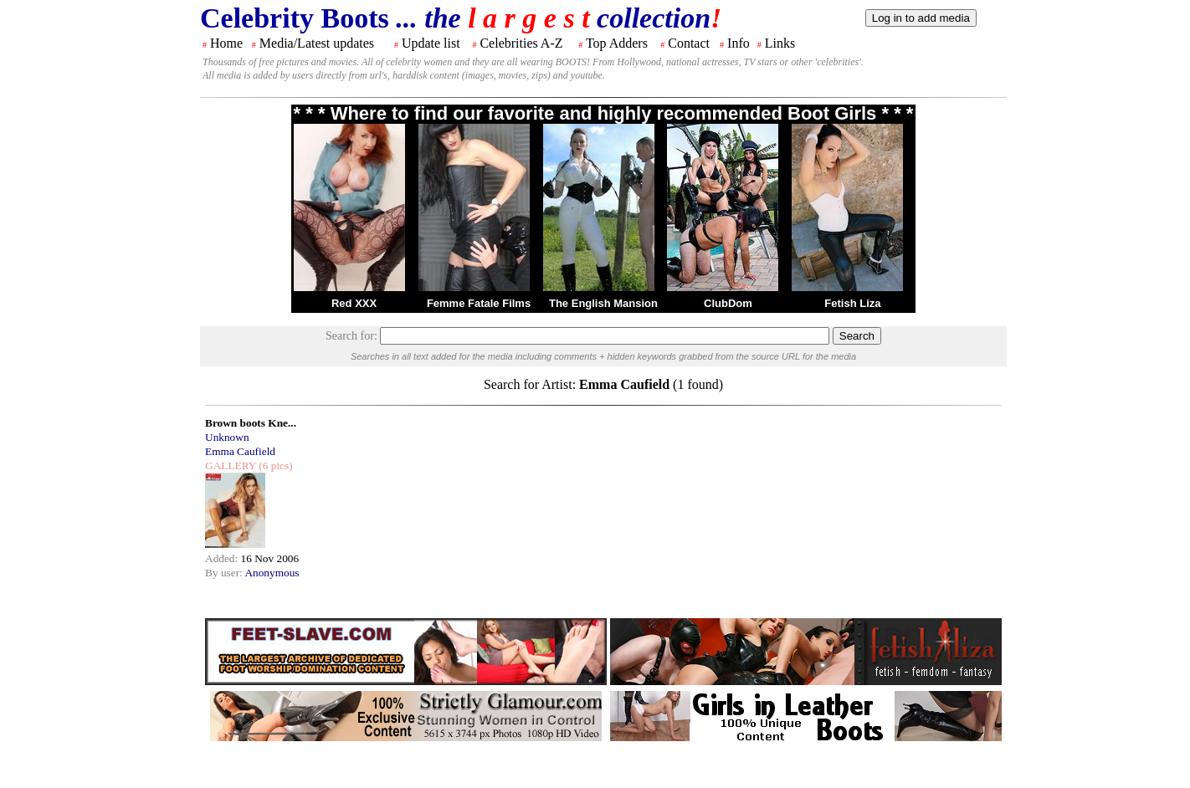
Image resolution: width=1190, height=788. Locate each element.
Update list (431, 43)
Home (226, 43)
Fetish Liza (852, 303)
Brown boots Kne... (250, 423)
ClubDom (728, 303)
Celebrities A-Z (521, 43)
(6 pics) (274, 465)
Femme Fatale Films (479, 303)
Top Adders (617, 43)
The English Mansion (603, 303)
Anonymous (271, 572)
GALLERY (230, 465)
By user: (224, 572)
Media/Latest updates (316, 43)
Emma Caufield (240, 451)
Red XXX (354, 303)
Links (780, 43)
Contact (689, 43)
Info (738, 43)
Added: (223, 558)
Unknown (227, 437)
